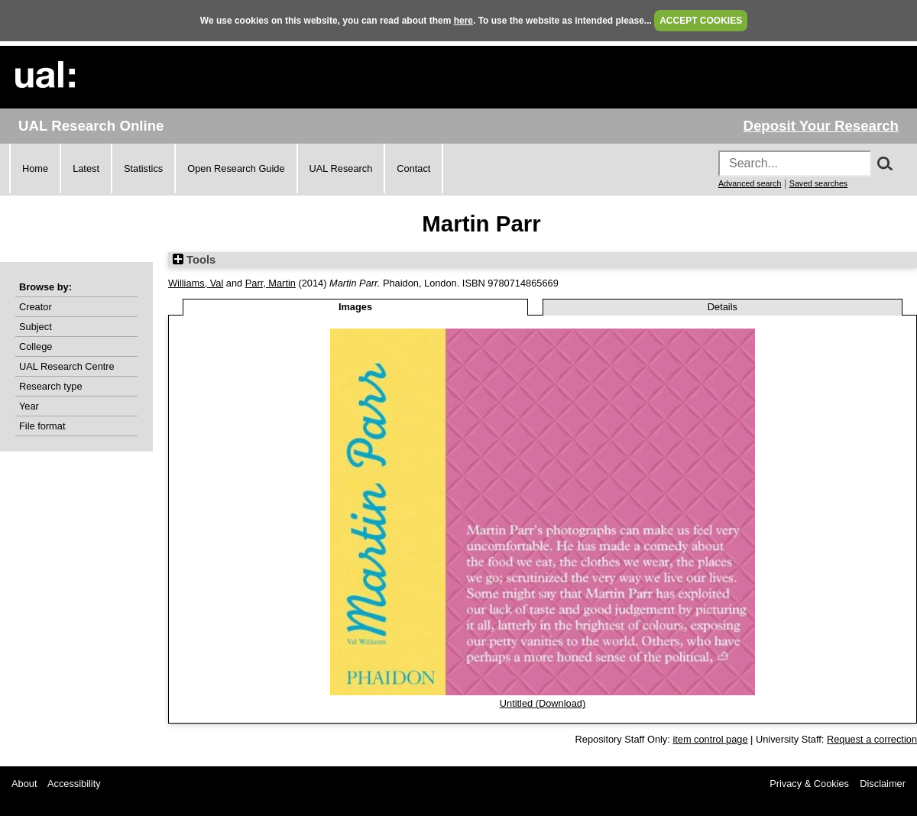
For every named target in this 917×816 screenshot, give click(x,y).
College (35, 346)
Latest (86, 168)
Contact (413, 168)
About (24, 783)
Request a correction (872, 739)
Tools (194, 260)
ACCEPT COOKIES (700, 20)
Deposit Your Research (821, 126)
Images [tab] (355, 306)
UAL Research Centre (67, 366)
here (463, 20)
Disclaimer (883, 783)
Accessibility (74, 783)
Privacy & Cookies (809, 783)
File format (42, 426)
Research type (51, 386)
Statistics (143, 168)
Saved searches (818, 183)
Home (35, 168)
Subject (35, 326)
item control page (709, 739)
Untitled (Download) (542, 703)
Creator (35, 306)
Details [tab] (722, 306)
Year (29, 406)
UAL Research (341, 168)
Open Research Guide (235, 168)
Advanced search (749, 183)
